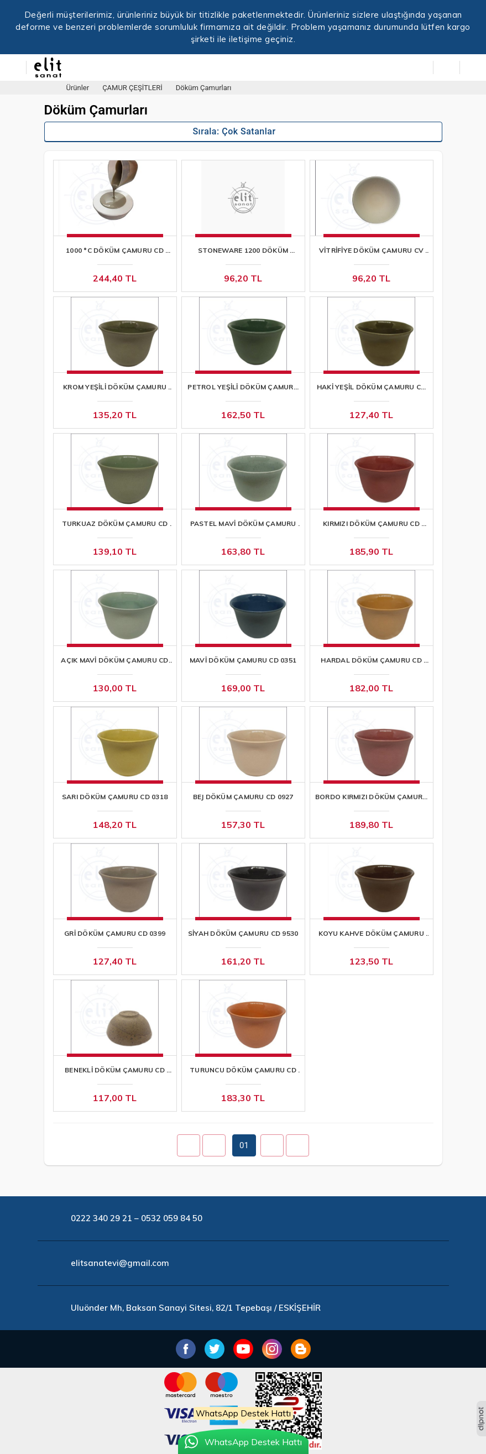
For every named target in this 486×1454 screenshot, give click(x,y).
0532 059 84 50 (171, 1218)
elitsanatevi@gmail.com (120, 1263)
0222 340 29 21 (101, 1218)
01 (244, 1145)
